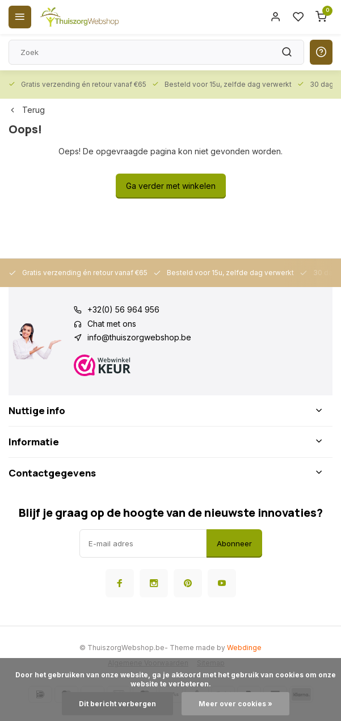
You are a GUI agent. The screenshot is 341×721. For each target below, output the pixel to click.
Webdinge (244, 647)
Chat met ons (111, 323)
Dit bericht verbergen (117, 703)
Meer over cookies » (235, 703)
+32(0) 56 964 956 (123, 309)
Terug (27, 110)
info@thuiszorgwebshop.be (139, 337)
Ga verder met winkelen (171, 186)
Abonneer (234, 543)
